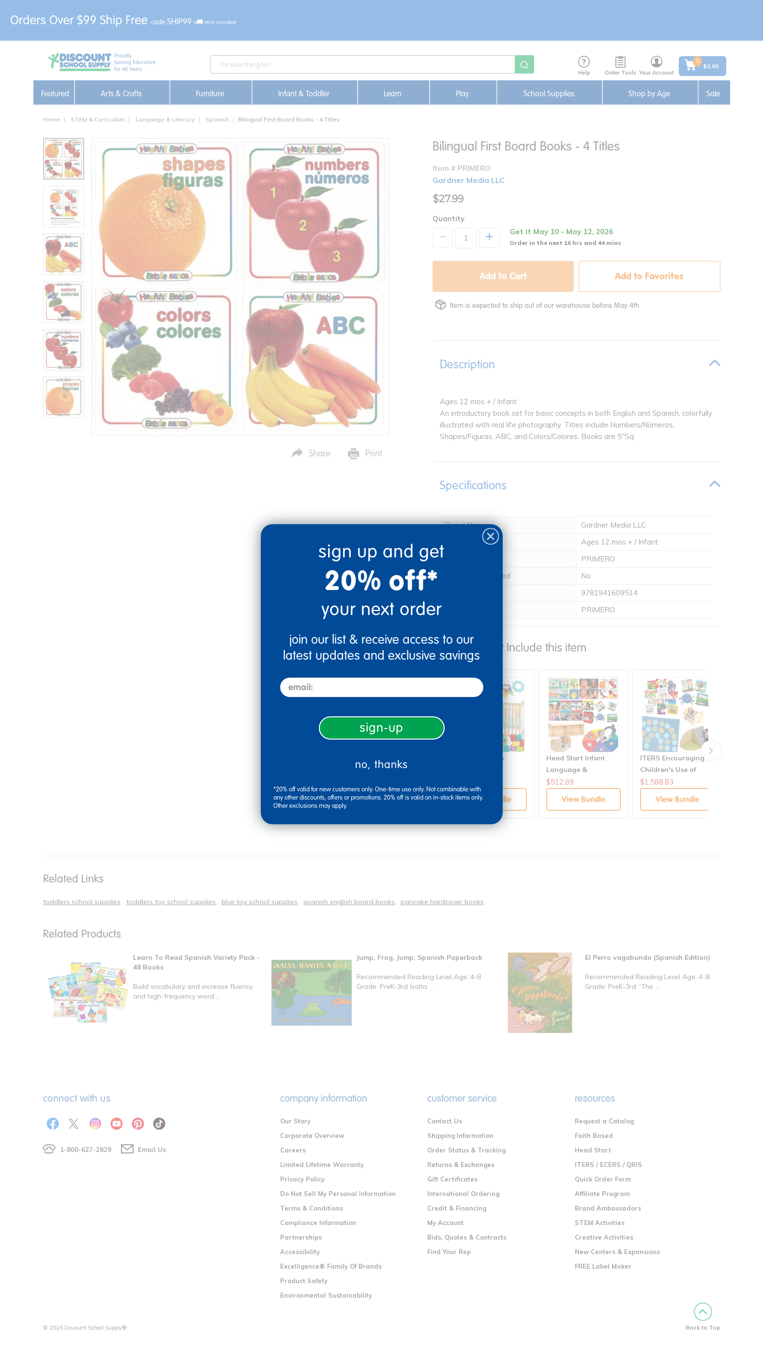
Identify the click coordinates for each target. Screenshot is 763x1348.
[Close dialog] (490, 536)
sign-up (381, 727)
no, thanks (381, 764)
